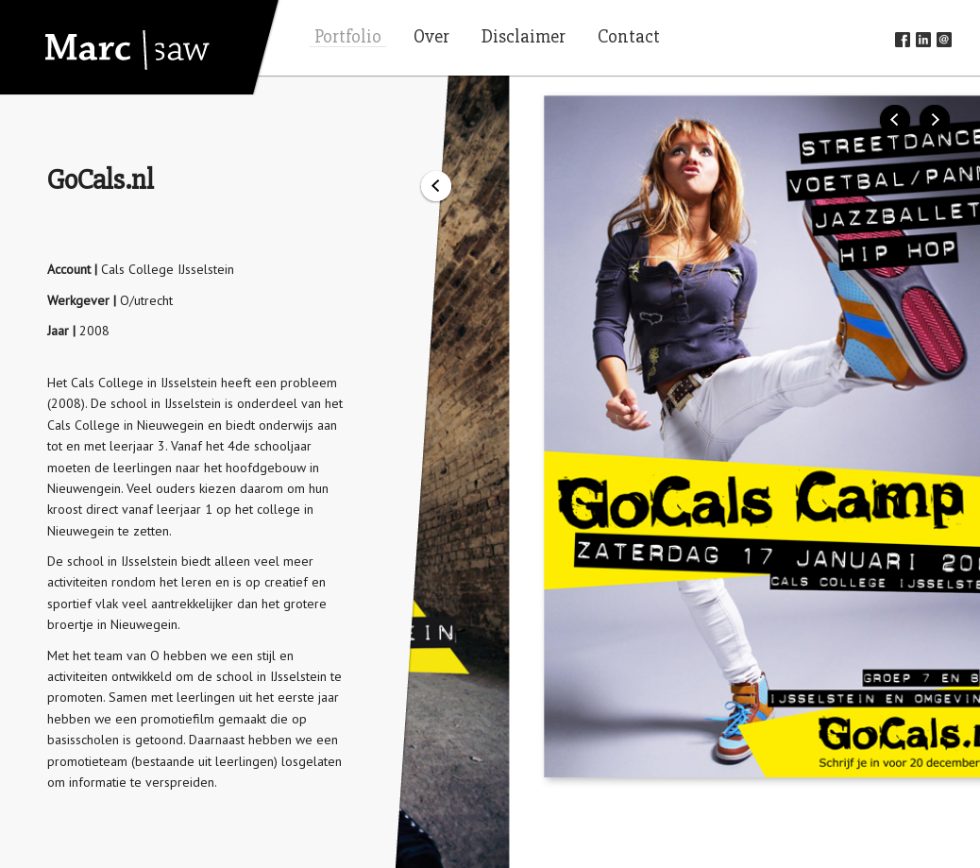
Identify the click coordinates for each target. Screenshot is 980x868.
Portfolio (347, 37)
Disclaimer (524, 36)
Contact (629, 36)
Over (431, 36)
